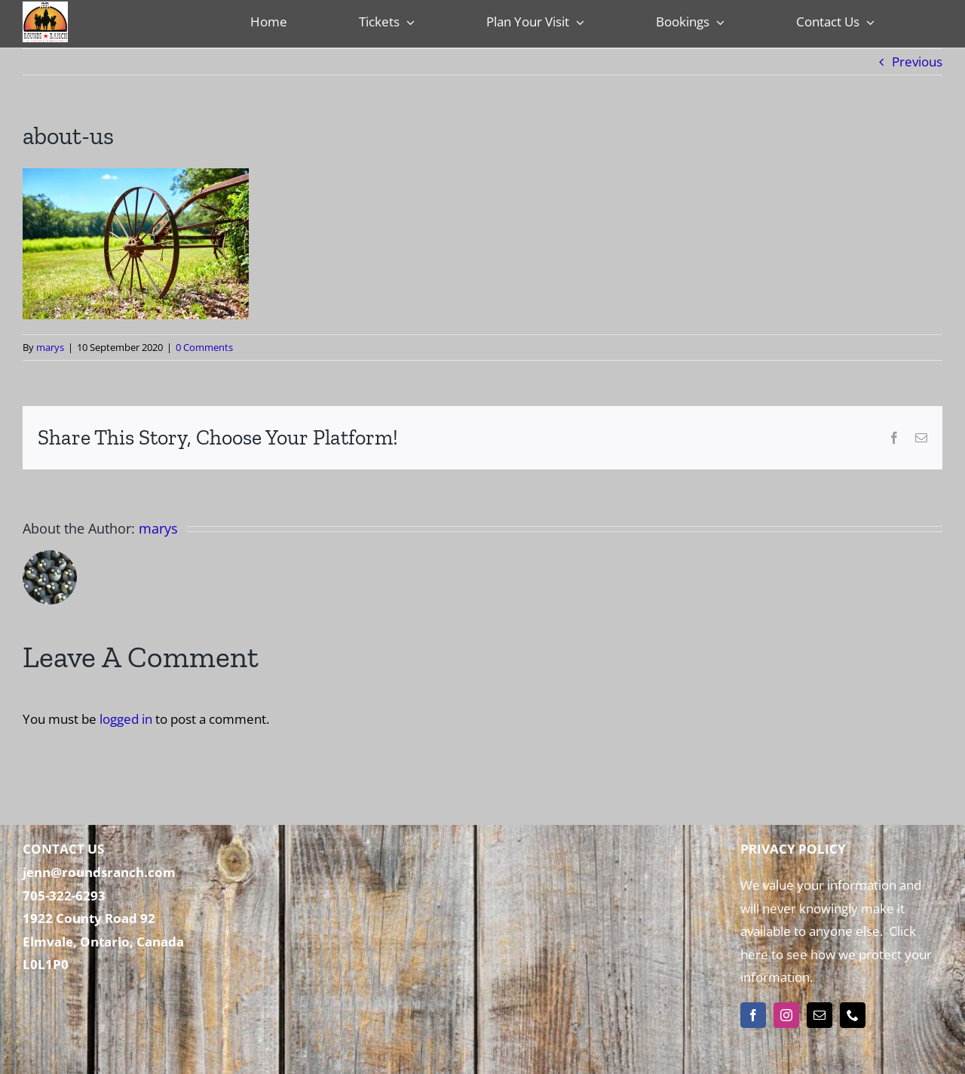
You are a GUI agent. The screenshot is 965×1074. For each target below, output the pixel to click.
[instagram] (786, 1015)
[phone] (852, 1015)
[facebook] (753, 1015)
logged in (126, 719)
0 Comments (204, 347)
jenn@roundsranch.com (99, 872)
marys (50, 347)
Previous (917, 61)
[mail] (819, 1015)
